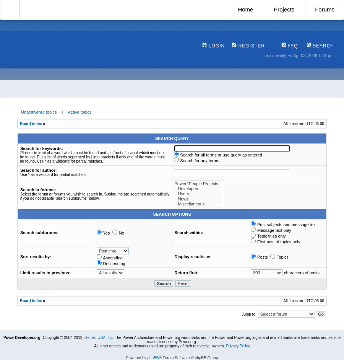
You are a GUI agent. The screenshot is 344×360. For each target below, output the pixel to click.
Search (320, 46)
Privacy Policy (238, 346)
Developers (198, 188)
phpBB (153, 358)
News (198, 199)
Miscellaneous (198, 204)
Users (198, 193)
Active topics (80, 112)
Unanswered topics (39, 112)
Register (248, 46)
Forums (324, 9)
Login (213, 46)
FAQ (289, 46)
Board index (31, 124)
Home (245, 9)
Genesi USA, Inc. (99, 338)
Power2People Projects (198, 183)
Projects (284, 9)
